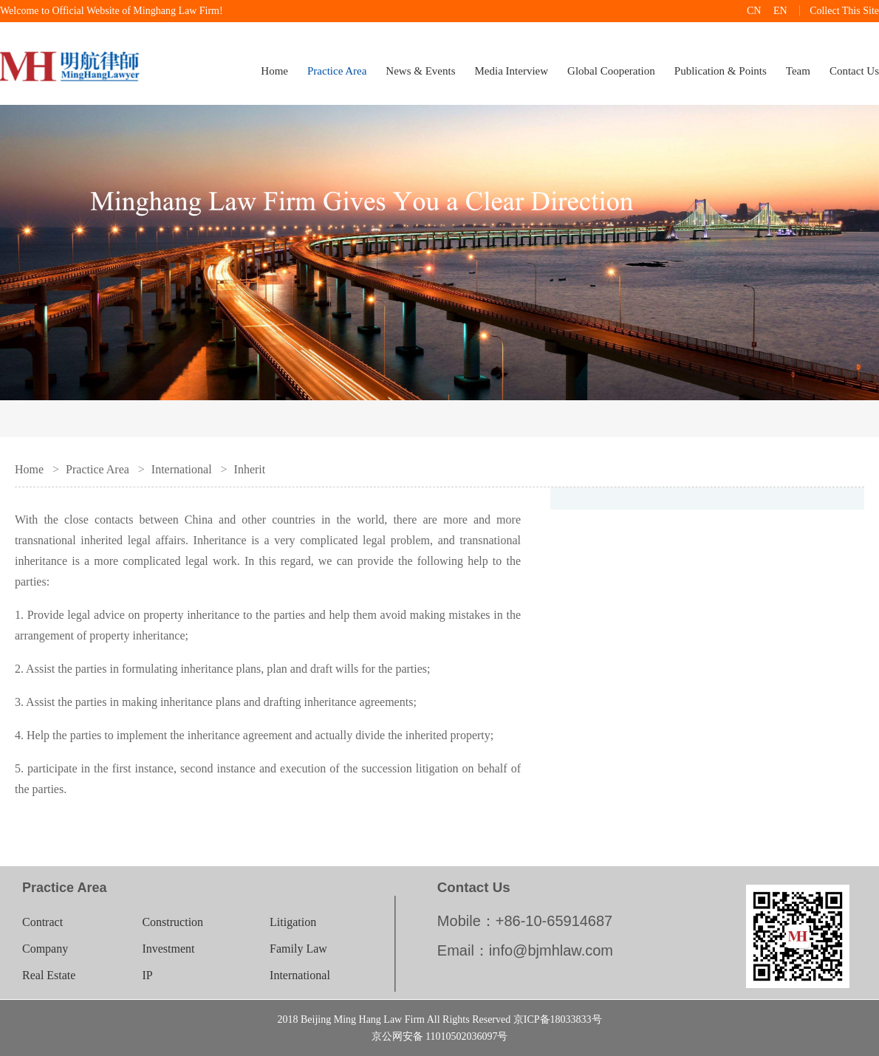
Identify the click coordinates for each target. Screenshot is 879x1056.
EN (780, 10)
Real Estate (48, 975)
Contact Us (854, 71)
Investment (168, 948)
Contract (42, 922)
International (181, 469)
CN (754, 10)
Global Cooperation (611, 71)
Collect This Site (844, 10)
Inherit (250, 469)
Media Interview (512, 71)
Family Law (298, 948)
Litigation (293, 922)
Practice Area (97, 469)
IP (147, 975)
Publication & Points (720, 71)
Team (798, 71)
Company (45, 948)
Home (274, 71)
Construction (172, 922)
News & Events (420, 71)
